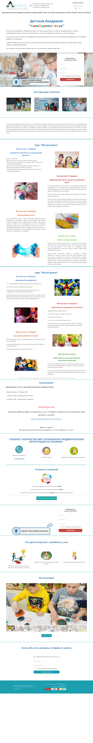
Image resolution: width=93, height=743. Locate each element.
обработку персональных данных (73, 75)
